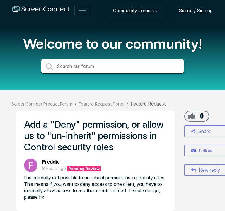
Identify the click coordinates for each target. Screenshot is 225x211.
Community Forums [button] (133, 10)
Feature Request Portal (101, 103)
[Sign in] (191, 10)
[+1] (191, 116)
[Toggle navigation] (82, 10)
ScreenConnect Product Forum (41, 103)
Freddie (51, 162)
